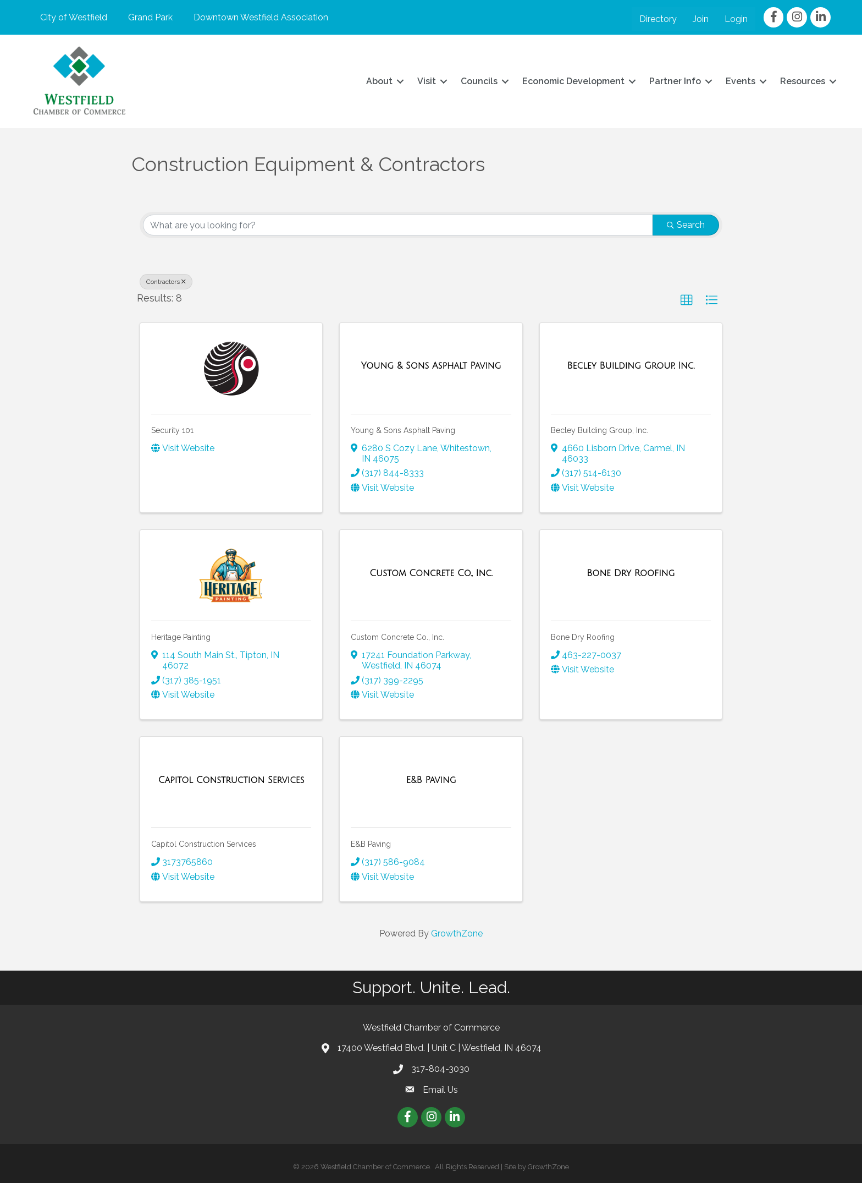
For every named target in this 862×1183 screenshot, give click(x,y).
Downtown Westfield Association (259, 17)
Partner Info (674, 81)
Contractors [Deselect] (166, 282)
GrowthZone (457, 933)
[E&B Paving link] (431, 779)
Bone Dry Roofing (583, 636)
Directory (658, 19)
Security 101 (172, 429)
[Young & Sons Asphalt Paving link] (431, 365)
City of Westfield (72, 17)
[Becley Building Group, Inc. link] (630, 365)
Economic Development (572, 81)
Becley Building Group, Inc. (599, 429)
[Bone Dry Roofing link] (631, 572)
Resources (801, 81)
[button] (687, 300)
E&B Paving (371, 844)
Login (736, 19)
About (378, 81)
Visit (425, 81)
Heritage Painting (181, 636)
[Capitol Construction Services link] (231, 779)
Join (701, 19)
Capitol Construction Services (203, 844)
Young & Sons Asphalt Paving (403, 429)
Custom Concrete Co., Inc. (397, 636)
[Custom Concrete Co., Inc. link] (431, 572)
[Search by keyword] (398, 225)
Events (739, 81)
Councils (478, 81)
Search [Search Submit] (686, 225)
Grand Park (149, 17)
